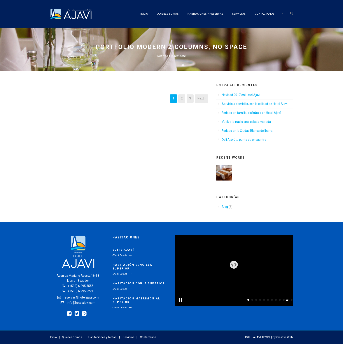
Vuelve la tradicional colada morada (246, 121)
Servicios (239, 13)
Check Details (122, 255)
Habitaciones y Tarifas (102, 337)
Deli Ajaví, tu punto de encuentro (244, 139)
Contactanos (265, 13)
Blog (225, 206)
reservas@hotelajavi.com (81, 297)
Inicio (144, 13)
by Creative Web (283, 337)
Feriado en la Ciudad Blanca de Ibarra (247, 130)
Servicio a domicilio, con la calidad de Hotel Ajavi (254, 104)
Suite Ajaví (123, 249)
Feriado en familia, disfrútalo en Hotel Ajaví (251, 113)
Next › (201, 98)
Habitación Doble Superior (138, 283)
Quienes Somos (168, 13)
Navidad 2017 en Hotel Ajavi (241, 95)
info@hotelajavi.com (81, 302)
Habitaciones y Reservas (205, 13)
